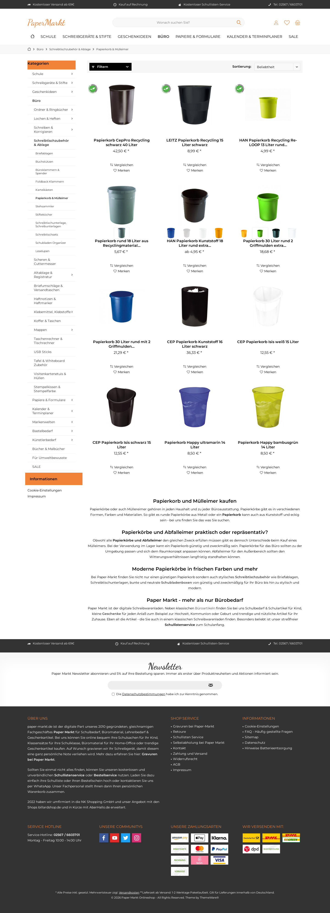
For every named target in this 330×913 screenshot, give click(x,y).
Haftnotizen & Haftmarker (45, 301)
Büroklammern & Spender (47, 171)
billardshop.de (49, 807)
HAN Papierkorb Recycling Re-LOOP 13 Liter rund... (268, 142)
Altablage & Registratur (43, 275)
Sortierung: (241, 66)
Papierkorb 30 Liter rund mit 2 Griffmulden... (121, 344)
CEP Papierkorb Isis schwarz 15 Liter (122, 444)
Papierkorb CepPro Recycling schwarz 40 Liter (122, 142)
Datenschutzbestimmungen (143, 694)
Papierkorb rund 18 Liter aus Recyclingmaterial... (121, 243)
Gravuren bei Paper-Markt (193, 726)
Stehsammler (45, 206)
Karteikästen (44, 189)
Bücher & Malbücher (48, 449)
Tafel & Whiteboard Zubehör (49, 363)
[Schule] (48, 36)
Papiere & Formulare (48, 400)
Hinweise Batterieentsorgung (268, 748)
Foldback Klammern (50, 181)
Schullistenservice (69, 775)
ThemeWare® (209, 897)
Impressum (37, 496)
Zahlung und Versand (190, 754)
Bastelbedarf (42, 431)
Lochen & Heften (47, 119)
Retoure (179, 732)
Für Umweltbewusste (49, 458)
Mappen (40, 330)
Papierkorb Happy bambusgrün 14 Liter (268, 444)
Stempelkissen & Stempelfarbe (47, 389)
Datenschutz (255, 743)
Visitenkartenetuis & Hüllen (50, 376)
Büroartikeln (205, 608)
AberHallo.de (99, 807)
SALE (36, 467)
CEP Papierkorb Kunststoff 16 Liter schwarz (195, 344)
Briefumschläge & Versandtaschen (48, 288)
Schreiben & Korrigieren (43, 129)
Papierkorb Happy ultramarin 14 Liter (195, 444)
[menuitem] (297, 22)
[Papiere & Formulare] (198, 36)
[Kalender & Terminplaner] (255, 36)
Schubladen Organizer (51, 242)
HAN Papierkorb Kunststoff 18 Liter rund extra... (195, 243)
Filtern (100, 67)
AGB (176, 764)
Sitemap (251, 737)
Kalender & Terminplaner (43, 411)
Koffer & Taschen (47, 321)
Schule (37, 74)
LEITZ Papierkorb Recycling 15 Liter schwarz (194, 142)
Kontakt (179, 748)
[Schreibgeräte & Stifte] (87, 36)
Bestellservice (105, 775)
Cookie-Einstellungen (45, 490)
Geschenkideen (44, 92)
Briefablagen (44, 153)
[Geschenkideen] (134, 36)
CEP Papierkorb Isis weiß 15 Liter (268, 342)
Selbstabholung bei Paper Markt (199, 743)
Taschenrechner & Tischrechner (48, 341)
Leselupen (43, 251)
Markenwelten (43, 422)
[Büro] (163, 36)
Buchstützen (44, 161)
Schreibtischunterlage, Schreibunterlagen (51, 224)
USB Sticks (43, 352)
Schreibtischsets (47, 234)
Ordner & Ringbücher (51, 110)
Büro (36, 101)
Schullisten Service (188, 737)
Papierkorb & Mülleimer (52, 198)
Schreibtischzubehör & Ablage (51, 143)
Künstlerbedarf (44, 440)
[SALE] (293, 36)
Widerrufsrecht (185, 759)
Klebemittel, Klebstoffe (52, 312)
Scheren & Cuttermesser (45, 262)
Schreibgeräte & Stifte (49, 83)
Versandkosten (129, 892)
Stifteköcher (44, 214)
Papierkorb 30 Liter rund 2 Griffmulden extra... (268, 243)
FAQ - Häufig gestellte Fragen (269, 732)
